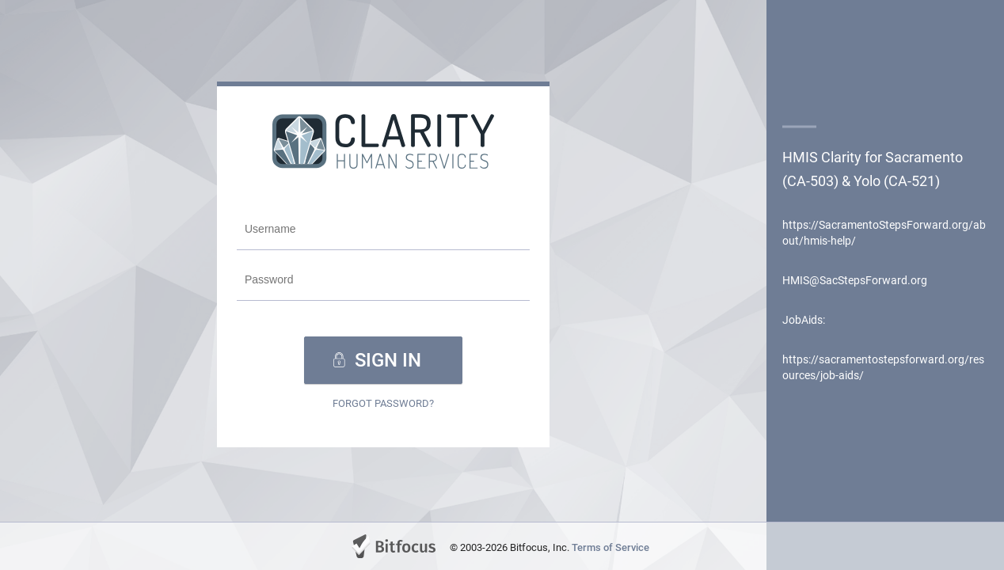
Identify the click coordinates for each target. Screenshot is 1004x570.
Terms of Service (610, 547)
